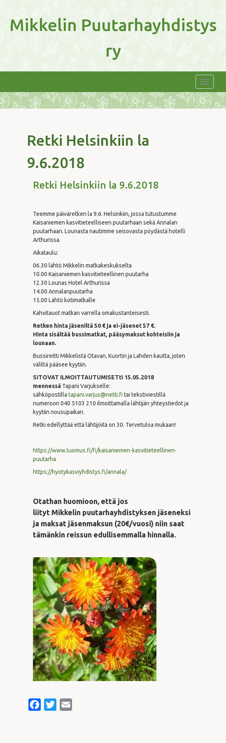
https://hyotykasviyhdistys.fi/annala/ (79, 472)
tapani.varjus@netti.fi (95, 394)
